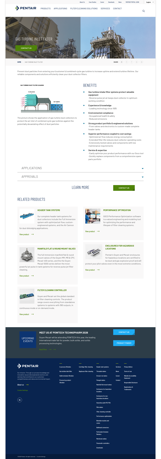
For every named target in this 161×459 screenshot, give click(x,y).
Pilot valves (99, 407)
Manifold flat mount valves (104, 385)
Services (118, 367)
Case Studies (92, 2)
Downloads (111, 2)
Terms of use (128, 371)
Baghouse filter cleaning (86, 371)
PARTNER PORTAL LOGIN (132, 2)
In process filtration (65, 367)
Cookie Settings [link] (41, 456)
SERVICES (105, 8)
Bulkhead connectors (102, 427)
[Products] (124, 343)
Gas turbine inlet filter (65, 371)
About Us (82, 2)
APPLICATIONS (60, 8)
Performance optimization (104, 416)
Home (19, 62)
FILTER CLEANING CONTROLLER (52, 290)
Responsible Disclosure (131, 382)
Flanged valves (100, 380)
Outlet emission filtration (66, 376)
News (120, 2)
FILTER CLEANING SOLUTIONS (84, 8)
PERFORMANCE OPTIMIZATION (117, 210)
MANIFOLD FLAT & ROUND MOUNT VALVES (56, 248)
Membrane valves (101, 439)
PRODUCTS (46, 8)
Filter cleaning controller (103, 412)
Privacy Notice (128, 367)
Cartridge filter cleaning (86, 367)
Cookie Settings (22, 390)
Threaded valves (101, 371)
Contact (118, 380)
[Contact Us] (26, 48)
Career (102, 2)
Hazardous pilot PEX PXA (103, 403)
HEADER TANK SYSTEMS (48, 210)
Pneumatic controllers (102, 443)
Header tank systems (102, 367)
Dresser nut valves (101, 376)
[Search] (144, 11)
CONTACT (117, 8)
